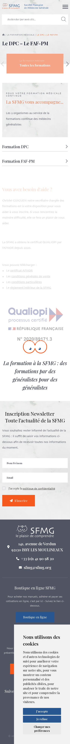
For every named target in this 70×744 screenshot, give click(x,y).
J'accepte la (32, 490)
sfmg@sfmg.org (37, 569)
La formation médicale (21, 34)
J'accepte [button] (42, 711)
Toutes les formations (35, 65)
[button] (35, 148)
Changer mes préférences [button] (42, 729)
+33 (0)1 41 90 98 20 (37, 560)
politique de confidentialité (39, 490)
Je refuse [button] (42, 719)
